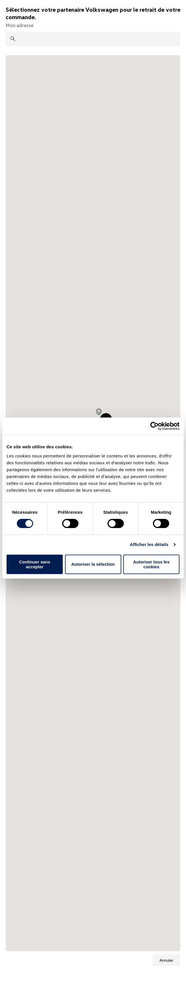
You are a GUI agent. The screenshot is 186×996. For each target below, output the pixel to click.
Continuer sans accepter (34, 564)
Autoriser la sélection (93, 564)
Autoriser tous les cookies (151, 564)
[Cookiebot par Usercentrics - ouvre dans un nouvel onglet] (154, 426)
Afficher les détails (149, 544)
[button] (99, 412)
